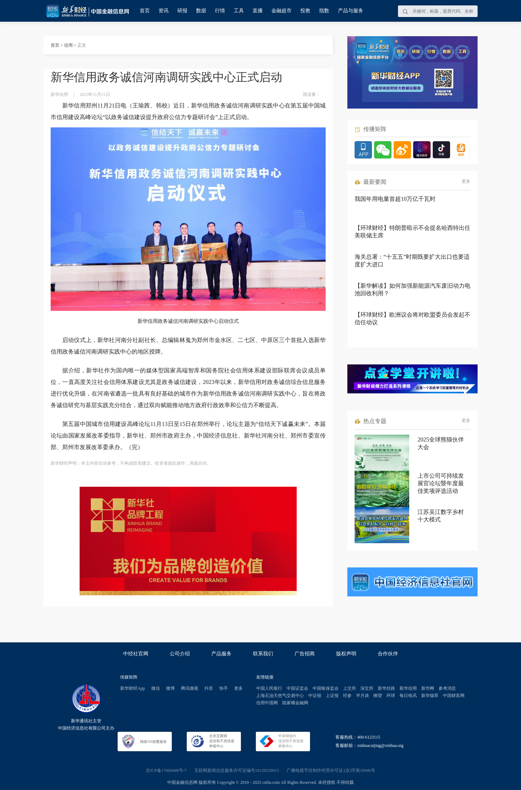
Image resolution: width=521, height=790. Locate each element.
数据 (201, 10)
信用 (68, 45)
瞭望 (377, 695)
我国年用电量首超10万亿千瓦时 (395, 199)
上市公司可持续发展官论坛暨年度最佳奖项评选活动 (441, 483)
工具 (239, 10)
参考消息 (447, 688)
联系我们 (263, 653)
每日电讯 (408, 695)
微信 (155, 688)
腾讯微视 (189, 688)
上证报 (332, 695)
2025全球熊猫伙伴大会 (441, 443)
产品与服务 (350, 10)
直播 (258, 10)
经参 (347, 695)
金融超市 (281, 10)
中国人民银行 (269, 688)
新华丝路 (386, 688)
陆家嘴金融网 (295, 702)
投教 (305, 10)
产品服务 (221, 653)
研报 (182, 10)
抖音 (208, 688)
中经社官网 (135, 653)
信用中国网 (267, 702)
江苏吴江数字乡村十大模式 (441, 516)
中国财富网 (454, 695)
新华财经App (132, 688)
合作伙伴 (388, 653)
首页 (145, 10)
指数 (324, 10)
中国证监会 (297, 688)
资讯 (163, 10)
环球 (390, 695)
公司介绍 (180, 653)
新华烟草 (430, 695)
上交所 (349, 688)
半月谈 (362, 695)
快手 (223, 688)
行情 (220, 10)
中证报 (314, 695)
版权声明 (346, 653)
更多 (466, 181)
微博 (170, 688)
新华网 (427, 688)
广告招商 (305, 653)
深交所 (366, 688)
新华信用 (408, 688)
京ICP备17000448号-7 (166, 770)
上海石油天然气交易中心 (280, 695)
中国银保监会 (326, 688)
